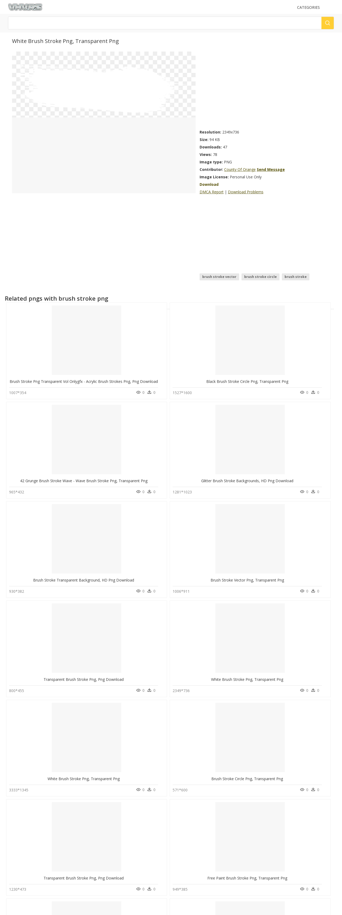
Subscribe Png (61, 855)
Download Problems (245, 191)
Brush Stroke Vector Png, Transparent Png (46, 458)
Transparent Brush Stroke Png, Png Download (116, 458)
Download (209, 184)
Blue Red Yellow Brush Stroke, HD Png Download (186, 723)
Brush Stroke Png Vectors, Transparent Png (46, 635)
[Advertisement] (265, 89)
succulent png (21, 842)
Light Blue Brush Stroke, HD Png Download (46, 812)
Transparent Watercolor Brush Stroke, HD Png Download (260, 635)
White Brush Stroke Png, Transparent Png (179, 458)
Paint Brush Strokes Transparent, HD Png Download (121, 635)
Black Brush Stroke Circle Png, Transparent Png (117, 370)
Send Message (271, 169)
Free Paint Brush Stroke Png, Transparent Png (116, 547)
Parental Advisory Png (67, 861)
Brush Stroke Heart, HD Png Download (177, 635)
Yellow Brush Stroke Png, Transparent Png (247, 547)
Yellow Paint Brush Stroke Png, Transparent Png (50, 723)
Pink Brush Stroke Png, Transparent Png (178, 547)
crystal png (19, 874)
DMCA (97, 875)
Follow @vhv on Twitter (191, 847)
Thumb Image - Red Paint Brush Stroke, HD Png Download (194, 812)
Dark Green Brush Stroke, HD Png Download (249, 723)
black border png (24, 848)
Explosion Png (61, 868)
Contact (98, 865)
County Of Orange (240, 169)
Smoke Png (58, 848)
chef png (18, 868)
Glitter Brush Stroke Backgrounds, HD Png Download (256, 370)
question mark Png (64, 874)
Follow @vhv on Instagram (193, 841)
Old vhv (98, 888)
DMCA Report (212, 191)
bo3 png (17, 855)
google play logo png (28, 880)
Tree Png (57, 842)
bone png (18, 861)
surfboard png (22, 887)
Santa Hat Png (60, 880)
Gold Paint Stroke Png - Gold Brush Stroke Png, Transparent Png (266, 812)
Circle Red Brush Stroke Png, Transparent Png (116, 812)
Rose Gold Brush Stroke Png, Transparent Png (116, 723)
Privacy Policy (103, 879)
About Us (100, 870)
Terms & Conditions (108, 884)
